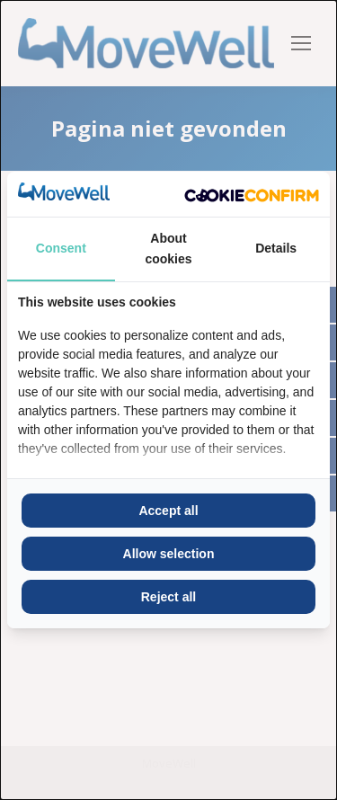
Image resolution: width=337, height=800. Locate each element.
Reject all (168, 597)
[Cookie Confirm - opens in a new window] (251, 194)
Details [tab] (276, 248)
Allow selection (169, 554)
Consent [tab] (61, 248)
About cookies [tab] (168, 248)
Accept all (168, 510)
